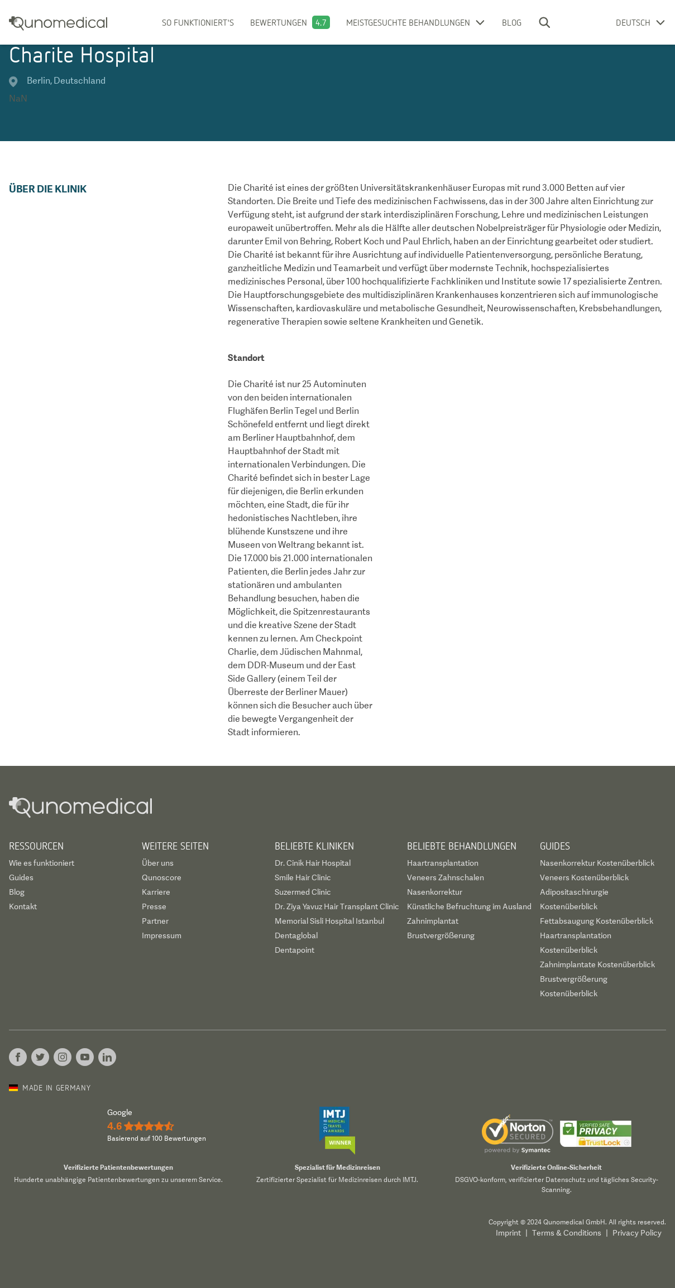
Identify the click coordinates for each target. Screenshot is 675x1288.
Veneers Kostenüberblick (584, 877)
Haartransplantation (442, 862)
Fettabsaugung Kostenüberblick (596, 920)
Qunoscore (161, 877)
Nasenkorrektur (434, 891)
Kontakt (23, 906)
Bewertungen (278, 22)
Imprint (508, 1232)
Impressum (161, 935)
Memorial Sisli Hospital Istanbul (329, 920)
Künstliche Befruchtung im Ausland (469, 906)
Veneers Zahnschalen (445, 877)
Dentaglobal (296, 935)
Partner (155, 920)
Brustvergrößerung (441, 935)
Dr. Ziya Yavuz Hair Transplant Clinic (337, 906)
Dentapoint (294, 950)
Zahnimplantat (432, 920)
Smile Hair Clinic (303, 877)
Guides (21, 877)
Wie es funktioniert (41, 862)
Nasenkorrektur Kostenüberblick (597, 862)
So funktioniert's (198, 22)
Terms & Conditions (566, 1232)
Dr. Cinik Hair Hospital (313, 862)
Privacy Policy (637, 1232)
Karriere (156, 891)
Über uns (158, 862)
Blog (511, 22)
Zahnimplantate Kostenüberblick (597, 964)
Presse (154, 906)
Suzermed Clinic (303, 891)
